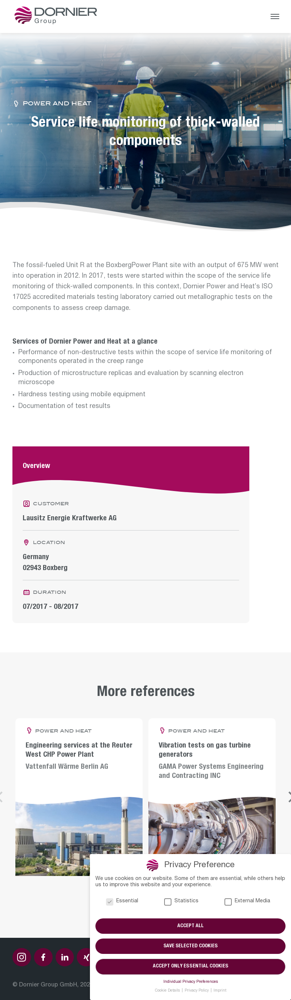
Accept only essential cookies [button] (190, 966)
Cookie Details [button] (168, 991)
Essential (122, 901)
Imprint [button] (219, 991)
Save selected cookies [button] (190, 946)
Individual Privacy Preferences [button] (190, 982)
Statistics (181, 901)
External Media (247, 901)
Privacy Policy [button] (197, 991)
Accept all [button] (190, 925)
